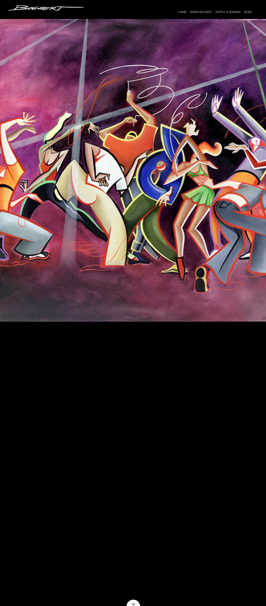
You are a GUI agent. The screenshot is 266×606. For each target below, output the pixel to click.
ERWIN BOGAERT (201, 12)
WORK (248, 11)
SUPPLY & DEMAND (227, 12)
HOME (182, 12)
